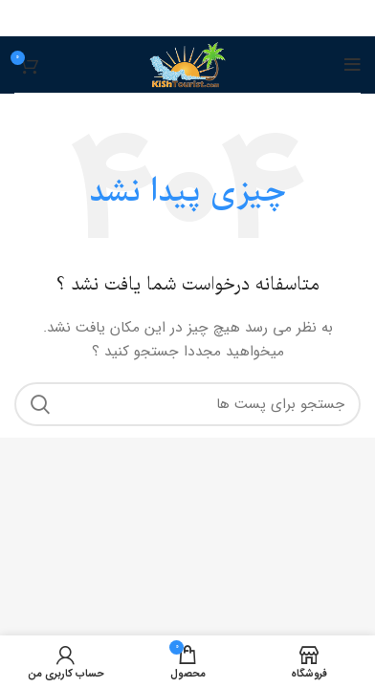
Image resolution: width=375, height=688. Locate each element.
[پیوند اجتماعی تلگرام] (142, 18)
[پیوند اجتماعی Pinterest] (213, 18)
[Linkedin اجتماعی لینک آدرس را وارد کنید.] (189, 18)
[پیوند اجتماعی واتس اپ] (166, 18)
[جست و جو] (187, 404)
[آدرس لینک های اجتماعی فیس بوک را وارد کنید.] (236, 18)
